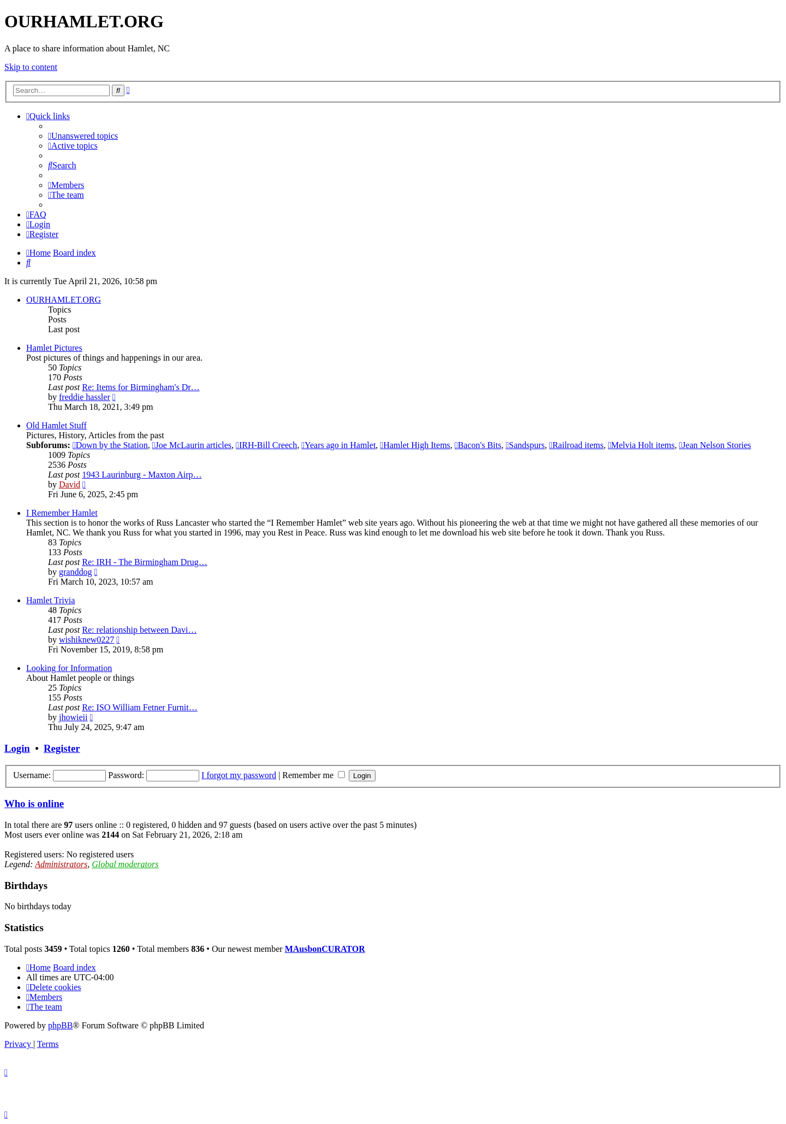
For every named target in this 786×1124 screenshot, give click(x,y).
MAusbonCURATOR (325, 949)
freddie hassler (84, 397)
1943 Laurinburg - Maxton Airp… (141, 474)
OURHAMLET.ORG (63, 299)
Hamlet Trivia (50, 600)
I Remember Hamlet (62, 512)
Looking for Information (69, 668)
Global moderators (125, 864)
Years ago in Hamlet (338, 445)
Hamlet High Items (415, 445)
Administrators (61, 864)
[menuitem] (83, 135)
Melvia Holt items (641, 445)
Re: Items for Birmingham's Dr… (140, 387)
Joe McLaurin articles (191, 445)
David (69, 484)
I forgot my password (238, 775)
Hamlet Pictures (54, 347)
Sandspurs (525, 445)
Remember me (313, 775)
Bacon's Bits (478, 445)
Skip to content (30, 67)
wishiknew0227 (86, 639)
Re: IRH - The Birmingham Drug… (144, 562)
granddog (75, 571)
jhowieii (73, 717)
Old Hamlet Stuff (56, 425)
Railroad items (576, 445)
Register (62, 748)
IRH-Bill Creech (266, 445)
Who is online (34, 803)
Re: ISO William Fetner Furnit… (140, 707)
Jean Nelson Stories (715, 445)
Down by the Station (110, 445)
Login (17, 748)
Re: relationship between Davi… (139, 629)
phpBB (60, 1025)
